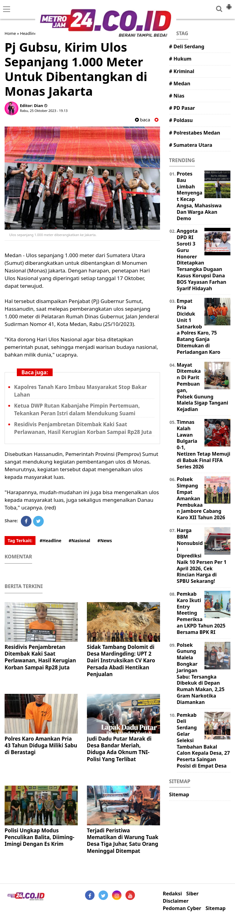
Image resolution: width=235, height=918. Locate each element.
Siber (192, 893)
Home (10, 33)
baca (142, 119)
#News (104, 540)
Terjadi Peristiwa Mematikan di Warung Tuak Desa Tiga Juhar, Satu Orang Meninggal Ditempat (123, 840)
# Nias (177, 95)
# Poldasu (181, 120)
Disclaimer (175, 901)
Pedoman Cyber (182, 908)
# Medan (179, 83)
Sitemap (179, 794)
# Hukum (180, 58)
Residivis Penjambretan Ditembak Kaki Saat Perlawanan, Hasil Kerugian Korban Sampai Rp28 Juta (40, 657)
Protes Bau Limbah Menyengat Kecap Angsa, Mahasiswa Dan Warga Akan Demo (199, 196)
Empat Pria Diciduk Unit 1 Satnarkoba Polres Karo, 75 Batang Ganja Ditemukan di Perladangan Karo (198, 326)
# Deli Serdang (186, 46)
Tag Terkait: (20, 540)
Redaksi (172, 893)
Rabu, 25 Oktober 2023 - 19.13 (44, 110)
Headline (28, 33)
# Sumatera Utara (190, 145)
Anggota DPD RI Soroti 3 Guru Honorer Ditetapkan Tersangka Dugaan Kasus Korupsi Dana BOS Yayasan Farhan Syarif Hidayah (201, 259)
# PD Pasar (182, 108)
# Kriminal (181, 71)
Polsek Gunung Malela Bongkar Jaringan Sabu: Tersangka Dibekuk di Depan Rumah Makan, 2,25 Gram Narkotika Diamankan (201, 673)
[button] (229, 4)
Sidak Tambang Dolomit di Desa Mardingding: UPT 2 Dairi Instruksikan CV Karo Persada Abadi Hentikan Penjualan (121, 660)
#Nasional (79, 540)
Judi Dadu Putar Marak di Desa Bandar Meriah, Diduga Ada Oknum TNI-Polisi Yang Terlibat (119, 748)
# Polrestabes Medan (194, 132)
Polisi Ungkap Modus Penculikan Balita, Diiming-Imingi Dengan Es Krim (39, 837)
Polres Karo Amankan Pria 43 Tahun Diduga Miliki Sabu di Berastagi (41, 745)
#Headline (50, 540)
